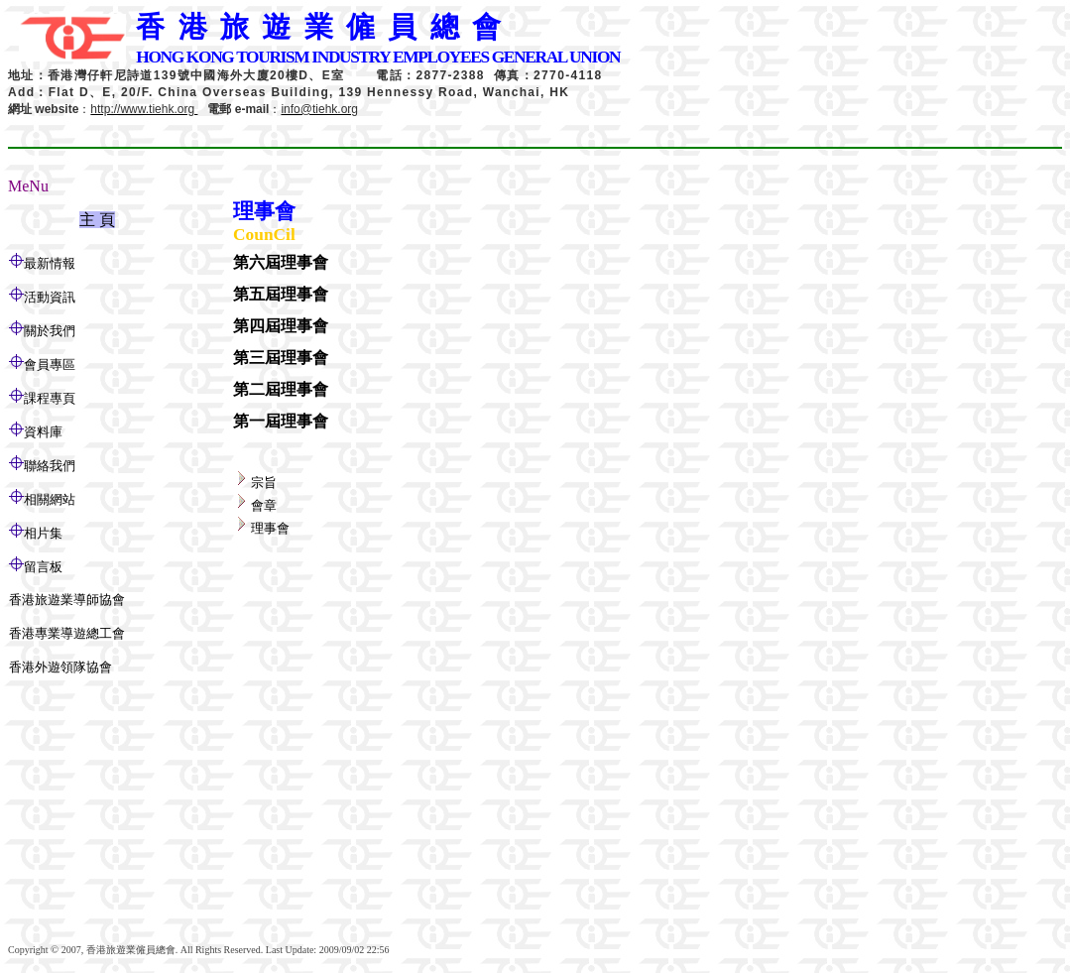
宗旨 (264, 482)
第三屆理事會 (280, 357)
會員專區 (49, 364)
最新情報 (49, 263)
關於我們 (49, 330)
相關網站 (49, 499)
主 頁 (97, 219)
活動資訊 (49, 297)
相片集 (43, 533)
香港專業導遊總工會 (67, 633)
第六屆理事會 (280, 262)
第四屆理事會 (280, 325)
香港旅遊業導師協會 (67, 599)
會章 (264, 505)
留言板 (43, 566)
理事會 (270, 528)
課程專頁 (49, 398)
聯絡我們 (49, 465)
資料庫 (43, 432)
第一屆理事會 (280, 421)
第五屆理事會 (280, 294)
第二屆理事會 (280, 389)
